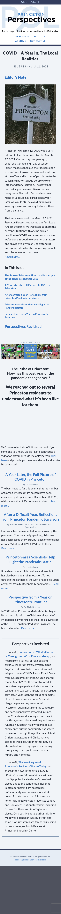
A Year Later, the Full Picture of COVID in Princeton (27, 286)
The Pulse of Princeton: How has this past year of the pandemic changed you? (30, 277)
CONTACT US (38, 40)
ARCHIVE (20, 40)
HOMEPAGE (22, 36)
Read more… (12, 256)
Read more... (8, 548)
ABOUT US (39, 36)
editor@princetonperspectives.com (30, 859)
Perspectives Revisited (23, 326)
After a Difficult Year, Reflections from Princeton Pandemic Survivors (26, 296)
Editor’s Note (15, 77)
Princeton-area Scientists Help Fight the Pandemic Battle (27, 306)
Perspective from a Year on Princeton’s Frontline (26, 315)
